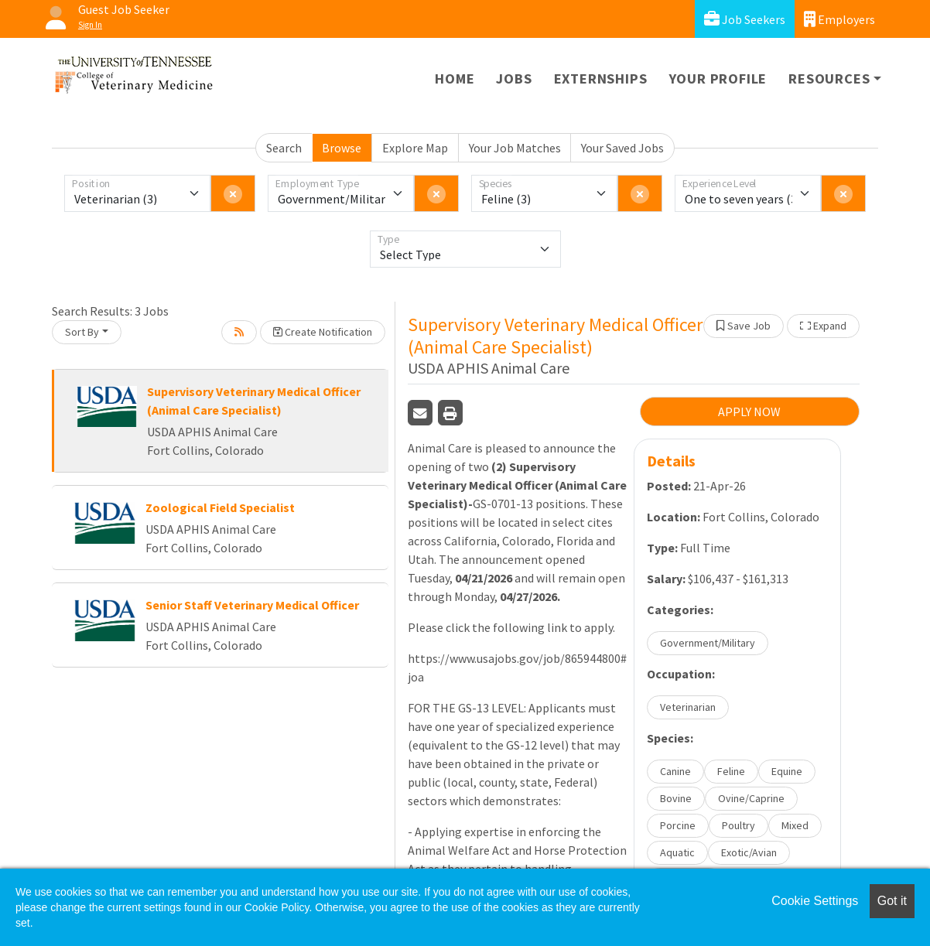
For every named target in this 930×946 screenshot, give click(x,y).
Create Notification (322, 332)
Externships (601, 78)
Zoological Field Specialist (220, 507)
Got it (892, 900)
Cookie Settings (814, 900)
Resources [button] (829, 78)
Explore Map (415, 147)
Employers (839, 19)
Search (284, 147)
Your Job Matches (515, 147)
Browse (341, 147)
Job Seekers (744, 19)
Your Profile (718, 78)
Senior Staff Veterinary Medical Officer (252, 605)
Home (454, 78)
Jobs (514, 78)
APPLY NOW (749, 411)
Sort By (82, 332)
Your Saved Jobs (622, 147)
